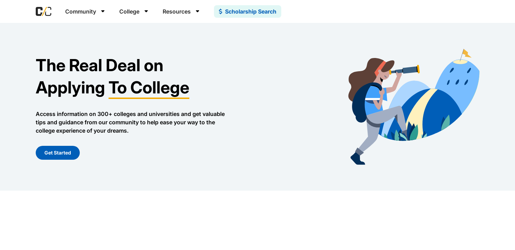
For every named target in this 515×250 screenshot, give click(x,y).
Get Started (57, 153)
